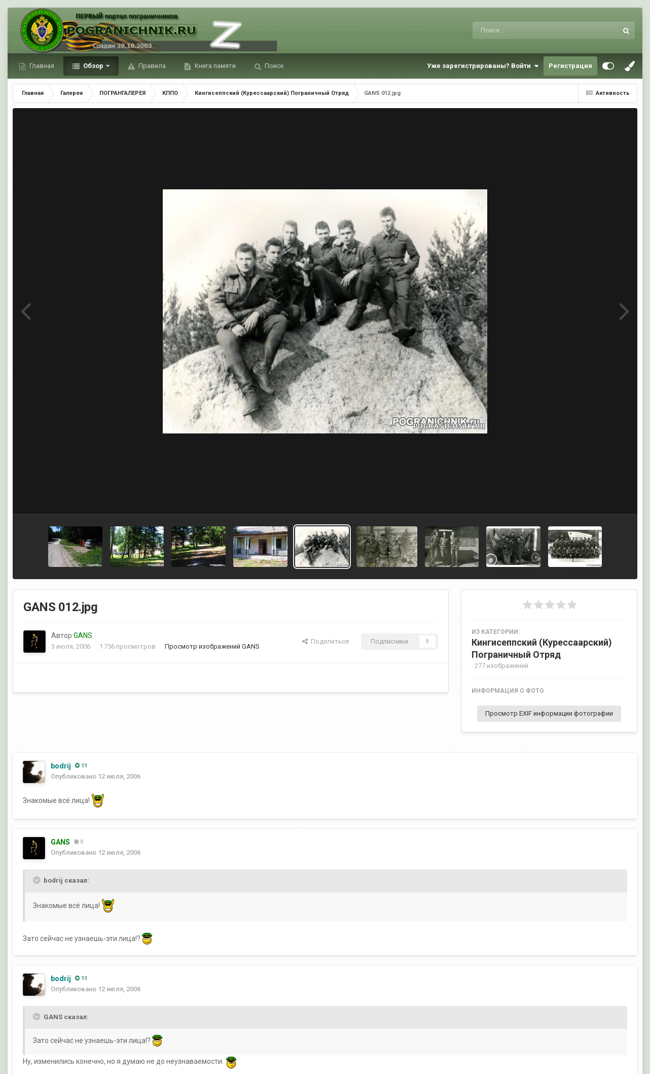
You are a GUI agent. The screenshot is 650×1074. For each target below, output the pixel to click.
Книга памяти (214, 66)
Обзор (93, 66)
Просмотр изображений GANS (212, 646)
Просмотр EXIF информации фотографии (549, 713)
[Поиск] (526, 30)
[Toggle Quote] (37, 880)
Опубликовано (95, 776)
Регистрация (570, 66)
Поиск (273, 66)
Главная (41, 66)
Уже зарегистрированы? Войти (482, 66)
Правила (151, 66)
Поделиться (325, 641)
